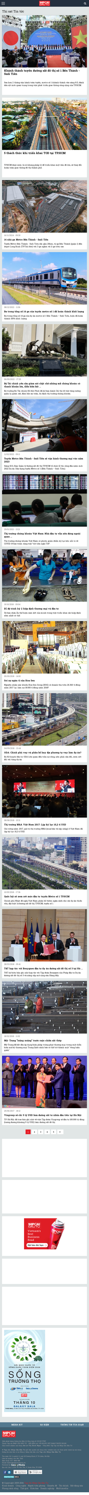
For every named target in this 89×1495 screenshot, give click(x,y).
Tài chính (63, 1485)
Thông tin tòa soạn (72, 1424)
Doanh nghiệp (47, 1488)
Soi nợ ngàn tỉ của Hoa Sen (19, 680)
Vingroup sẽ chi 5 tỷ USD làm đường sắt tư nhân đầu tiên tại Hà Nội (42, 1115)
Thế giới (24, 1488)
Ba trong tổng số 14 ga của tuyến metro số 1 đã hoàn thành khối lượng (44, 311)
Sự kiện (44, 1424)
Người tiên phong (36, 1485)
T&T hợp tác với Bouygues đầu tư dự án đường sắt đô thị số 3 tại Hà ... (43, 968)
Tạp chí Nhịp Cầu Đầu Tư (36, 1483)
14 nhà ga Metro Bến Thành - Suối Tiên (26, 239)
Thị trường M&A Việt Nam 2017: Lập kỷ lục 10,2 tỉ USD (35, 824)
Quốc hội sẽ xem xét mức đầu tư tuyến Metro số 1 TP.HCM (37, 896)
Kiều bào (34, 1488)
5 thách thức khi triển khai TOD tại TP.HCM (35, 153)
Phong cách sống (10, 1488)
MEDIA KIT (17, 1424)
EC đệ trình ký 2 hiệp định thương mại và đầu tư (31, 608)
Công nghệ (21, 1485)
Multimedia (62, 1488)
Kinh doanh (8, 1485)
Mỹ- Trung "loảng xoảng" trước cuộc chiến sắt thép (33, 1040)
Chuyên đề (52, 1485)
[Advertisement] (24, 1306)
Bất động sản (76, 1485)
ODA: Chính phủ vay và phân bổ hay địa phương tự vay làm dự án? (42, 752)
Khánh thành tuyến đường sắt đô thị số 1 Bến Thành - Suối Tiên (42, 72)
